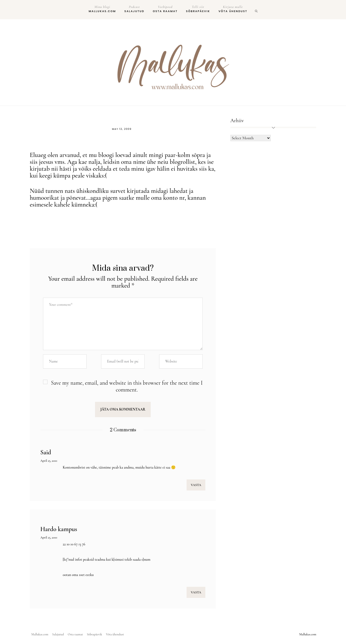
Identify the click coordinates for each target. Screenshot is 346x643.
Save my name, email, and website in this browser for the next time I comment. (127, 386)
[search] (257, 9)
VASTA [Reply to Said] (196, 485)
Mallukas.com (102, 9)
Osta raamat (165, 9)
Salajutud (134, 9)
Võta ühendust (233, 9)
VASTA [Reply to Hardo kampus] (196, 592)
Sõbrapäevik (198, 9)
